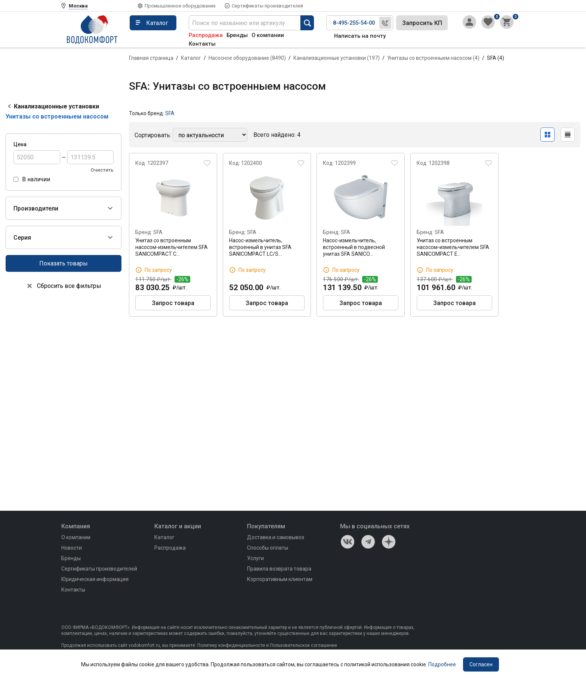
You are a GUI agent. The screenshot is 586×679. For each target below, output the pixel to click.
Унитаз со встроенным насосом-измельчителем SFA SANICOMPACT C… (171, 247)
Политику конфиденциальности (231, 645)
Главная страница (151, 58)
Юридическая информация (95, 579)
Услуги (255, 558)
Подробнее (442, 664)
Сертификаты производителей (267, 6)
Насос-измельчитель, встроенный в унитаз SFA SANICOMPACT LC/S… (260, 247)
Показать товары (63, 263)
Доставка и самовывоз (275, 537)
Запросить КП (422, 23)
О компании (268, 35)
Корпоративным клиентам (279, 579)
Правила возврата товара (279, 569)
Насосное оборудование (247, 58)
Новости (71, 548)
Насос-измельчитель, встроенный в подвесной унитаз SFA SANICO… (354, 247)
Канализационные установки (56, 106)
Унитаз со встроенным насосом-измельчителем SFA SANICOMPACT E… (453, 247)
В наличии (36, 179)
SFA (170, 113)
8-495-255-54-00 (354, 22)
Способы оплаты (267, 548)
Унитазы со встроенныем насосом (57, 116)
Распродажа (206, 35)
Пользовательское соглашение (303, 645)
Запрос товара (173, 303)
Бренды (237, 35)
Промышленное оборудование (180, 6)
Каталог (191, 58)
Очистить (102, 170)
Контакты (202, 43)
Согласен (481, 664)
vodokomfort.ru (144, 645)
